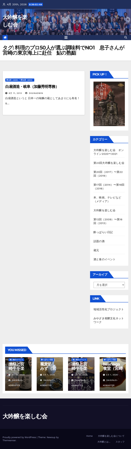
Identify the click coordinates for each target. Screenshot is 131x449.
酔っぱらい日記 (103, 232)
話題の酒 (99, 241)
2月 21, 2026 (81, 375)
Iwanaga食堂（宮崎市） (112, 368)
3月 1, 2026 (49, 375)
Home (89, 436)
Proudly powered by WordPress (20, 437)
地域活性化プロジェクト (108, 309)
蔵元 (96, 250)
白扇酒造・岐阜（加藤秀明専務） (32, 86)
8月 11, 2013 (15, 93)
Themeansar (9, 440)
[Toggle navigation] (66, 37)
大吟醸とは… (103, 441)
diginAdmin (34, 93)
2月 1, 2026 (112, 375)
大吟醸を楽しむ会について (111, 436)
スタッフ (120, 441)
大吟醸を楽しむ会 (104, 210)
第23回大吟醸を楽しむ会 (108, 163)
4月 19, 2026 (18, 375)
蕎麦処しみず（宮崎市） (48, 368)
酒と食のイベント (104, 259)
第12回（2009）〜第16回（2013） (19, 80)
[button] (125, 37)
